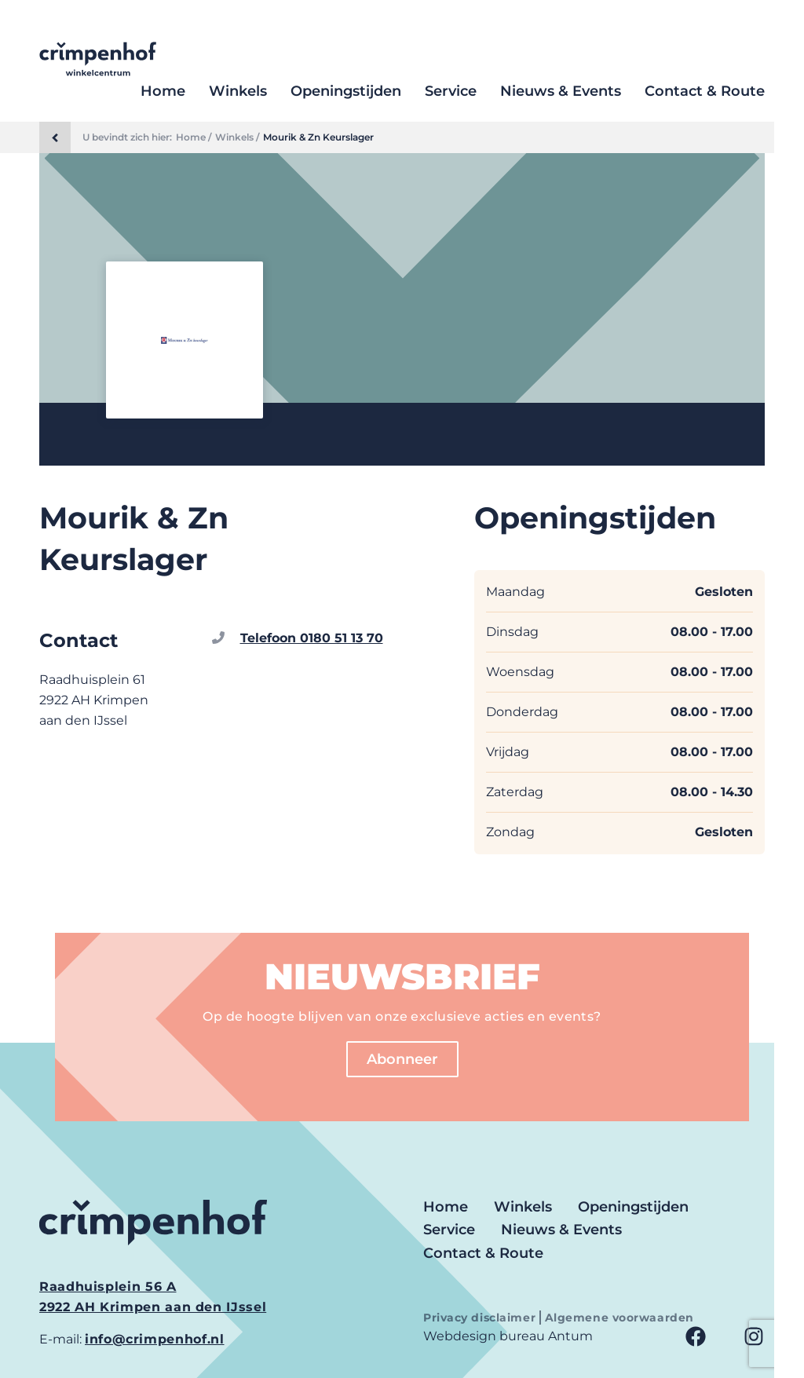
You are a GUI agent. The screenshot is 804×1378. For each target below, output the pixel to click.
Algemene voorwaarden (619, 1317)
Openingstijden (346, 91)
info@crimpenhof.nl (155, 1339)
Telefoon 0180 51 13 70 (311, 638)
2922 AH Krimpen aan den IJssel (152, 1306)
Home (163, 91)
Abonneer (402, 1059)
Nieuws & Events (560, 91)
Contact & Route (705, 91)
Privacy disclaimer (481, 1317)
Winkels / (237, 137)
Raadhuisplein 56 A (108, 1286)
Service (451, 91)
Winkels (238, 91)
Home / (193, 137)
